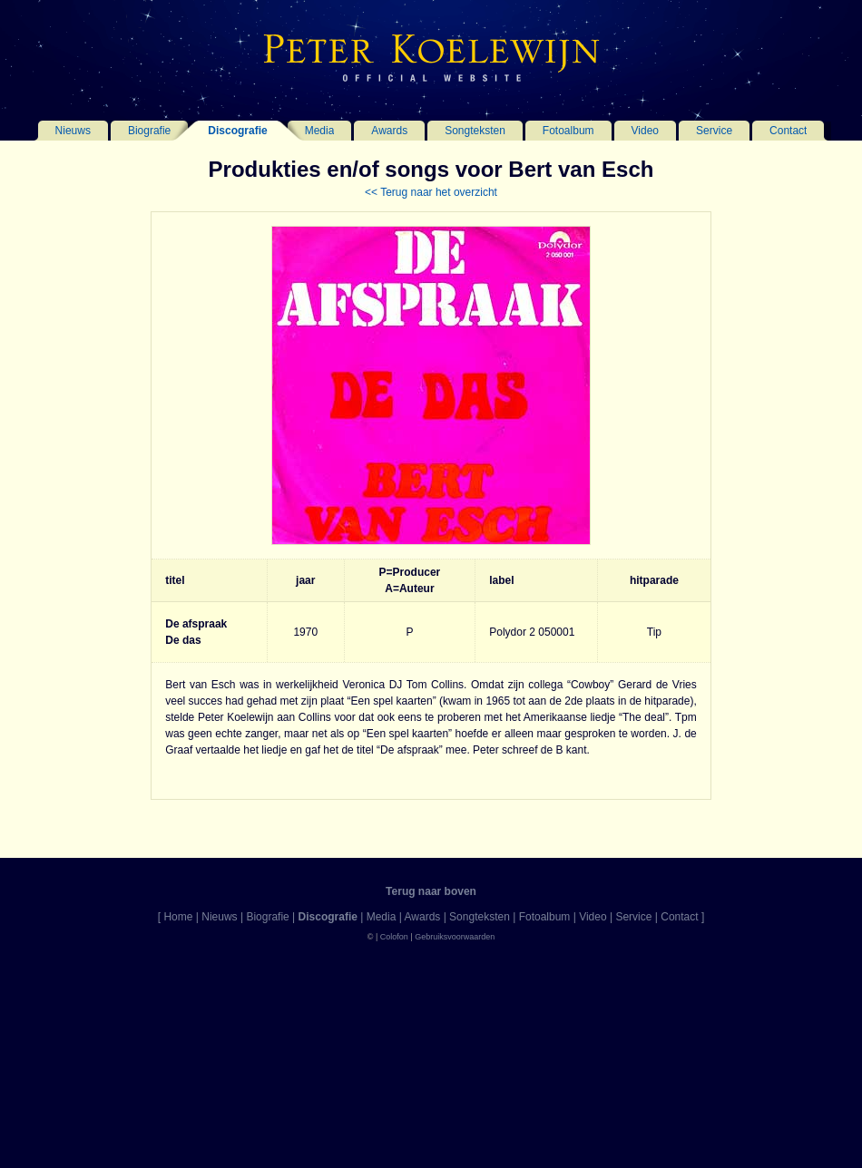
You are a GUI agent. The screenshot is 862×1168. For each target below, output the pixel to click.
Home (177, 916)
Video (645, 130)
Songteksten (475, 130)
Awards (389, 130)
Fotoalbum (568, 130)
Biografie (149, 130)
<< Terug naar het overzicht (431, 192)
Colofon (394, 936)
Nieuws (73, 130)
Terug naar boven (431, 891)
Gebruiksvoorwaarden (455, 936)
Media (320, 130)
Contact (788, 130)
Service (714, 130)
